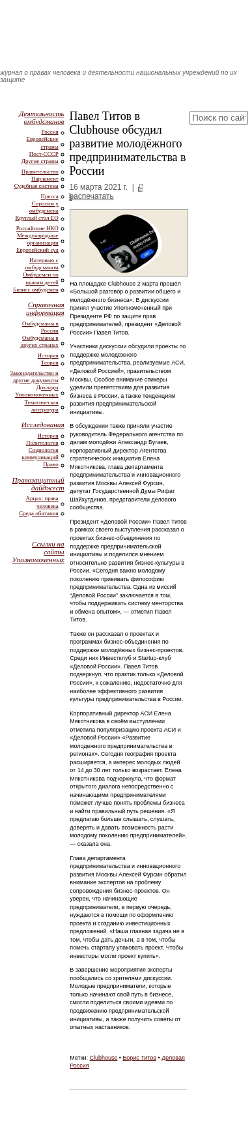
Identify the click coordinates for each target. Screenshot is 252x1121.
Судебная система (36, 186)
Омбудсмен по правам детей (41, 278)
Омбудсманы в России (40, 327)
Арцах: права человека (41, 502)
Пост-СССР (44, 154)
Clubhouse (104, 1057)
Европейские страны (42, 142)
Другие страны (40, 161)
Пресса (50, 196)
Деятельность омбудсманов (41, 117)
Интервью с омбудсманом (42, 264)
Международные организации (38, 239)
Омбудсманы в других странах (39, 341)
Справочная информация (45, 308)
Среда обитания (39, 513)
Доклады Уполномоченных (37, 391)
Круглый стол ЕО (36, 218)
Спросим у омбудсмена (44, 207)
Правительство (40, 171)
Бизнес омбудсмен (36, 289)
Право (51, 464)
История (48, 355)
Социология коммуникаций (40, 453)
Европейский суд (37, 250)
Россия (49, 131)
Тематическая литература (42, 406)
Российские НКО (37, 228)
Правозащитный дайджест (38, 484)
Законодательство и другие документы (34, 376)
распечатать (91, 196)
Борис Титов (139, 1057)
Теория (50, 362)
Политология (42, 443)
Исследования (42, 424)
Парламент (45, 178)
